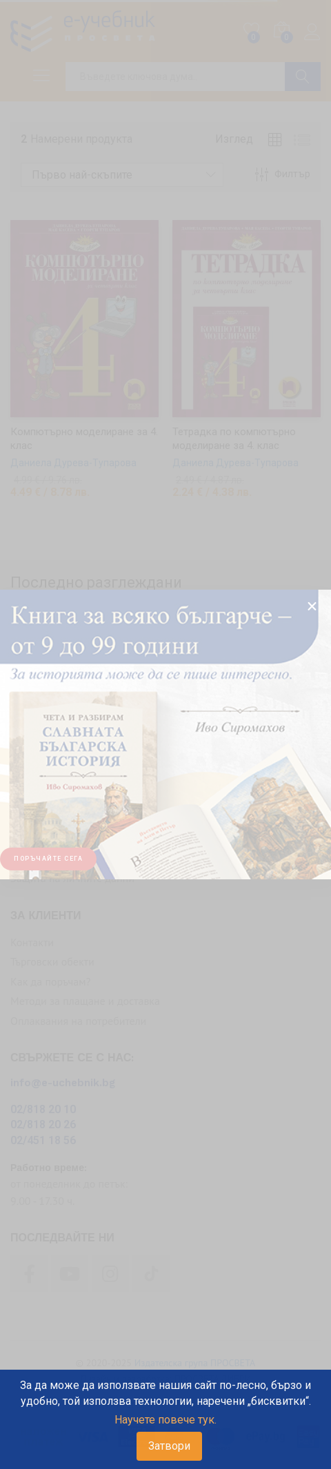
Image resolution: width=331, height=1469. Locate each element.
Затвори (169, 1445)
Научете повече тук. (165, 1419)
